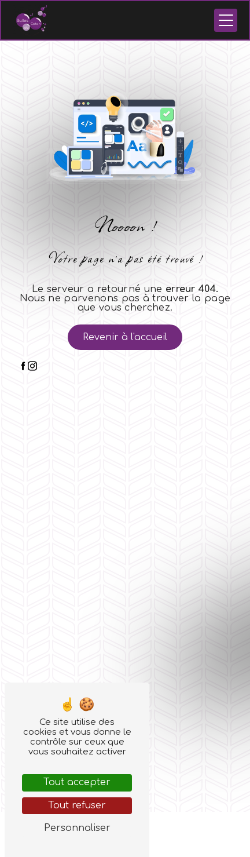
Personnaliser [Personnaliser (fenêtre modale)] (77, 828)
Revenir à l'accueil (125, 337)
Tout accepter (77, 782)
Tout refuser (77, 805)
